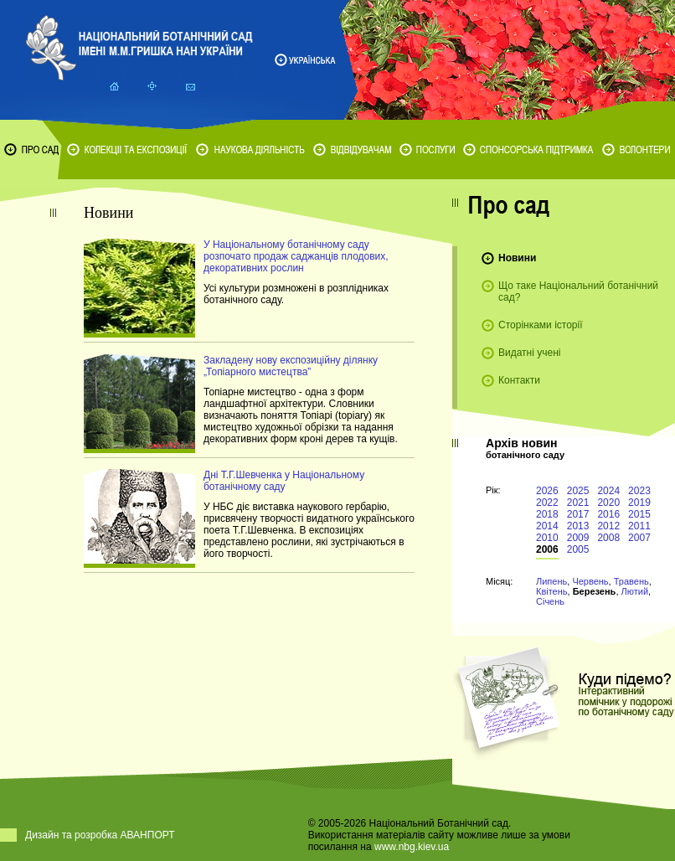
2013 (578, 526)
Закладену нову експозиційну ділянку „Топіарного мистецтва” (291, 366)
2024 (608, 491)
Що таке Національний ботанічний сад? (578, 291)
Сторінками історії (540, 325)
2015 (639, 514)
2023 (639, 491)
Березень (594, 591)
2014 (547, 526)
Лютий (635, 591)
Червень (590, 581)
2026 (547, 491)
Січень (550, 601)
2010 (547, 538)
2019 (639, 502)
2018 (547, 514)
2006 (547, 549)
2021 (578, 502)
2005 (578, 549)
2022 (547, 502)
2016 (608, 514)
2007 (639, 538)
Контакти (519, 380)
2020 (608, 502)
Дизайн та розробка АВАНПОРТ (100, 835)
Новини (517, 258)
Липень (551, 581)
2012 (608, 526)
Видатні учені (529, 352)
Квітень (552, 591)
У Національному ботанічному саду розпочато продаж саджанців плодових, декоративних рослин (296, 256)
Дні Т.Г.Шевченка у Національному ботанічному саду (284, 480)
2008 (608, 538)
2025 (578, 491)
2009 (578, 538)
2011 (639, 526)
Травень (631, 581)
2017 (578, 514)
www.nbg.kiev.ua (411, 847)
